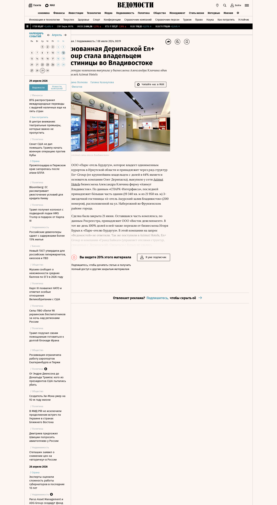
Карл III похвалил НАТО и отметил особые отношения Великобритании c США (45, 294)
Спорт (96, 19)
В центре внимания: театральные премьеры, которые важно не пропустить (45, 127)
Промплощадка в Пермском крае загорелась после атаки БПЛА (47, 169)
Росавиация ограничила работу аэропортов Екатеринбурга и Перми (45, 358)
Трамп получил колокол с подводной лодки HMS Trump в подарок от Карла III (46, 215)
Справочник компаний (138, 19)
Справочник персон (167, 19)
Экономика (43, 12)
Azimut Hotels (116, 178)
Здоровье (83, 19)
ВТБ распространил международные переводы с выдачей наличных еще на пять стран (47, 105)
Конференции (112, 19)
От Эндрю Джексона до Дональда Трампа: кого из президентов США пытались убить (47, 379)
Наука (210, 19)
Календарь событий (36, 35)
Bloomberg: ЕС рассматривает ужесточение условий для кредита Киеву (46, 193)
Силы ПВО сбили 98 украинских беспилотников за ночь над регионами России (47, 316)
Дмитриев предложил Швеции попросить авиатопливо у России (44, 437)
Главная (80, 41)
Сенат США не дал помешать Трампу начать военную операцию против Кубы (47, 149)
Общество (159, 12)
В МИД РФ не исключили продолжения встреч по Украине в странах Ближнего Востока (45, 416)
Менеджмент (177, 12)
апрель (57, 35)
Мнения (228, 12)
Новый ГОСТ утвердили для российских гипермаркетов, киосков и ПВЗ (47, 254)
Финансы (59, 12)
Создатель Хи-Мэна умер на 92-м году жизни (47, 397)
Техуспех (68, 19)
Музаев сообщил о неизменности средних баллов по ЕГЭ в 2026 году (46, 273)
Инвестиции (76, 12)
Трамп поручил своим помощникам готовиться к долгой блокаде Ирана (46, 336)
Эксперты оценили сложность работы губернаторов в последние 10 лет (46, 482)
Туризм (187, 19)
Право (199, 19)
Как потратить (226, 19)
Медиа (108, 12)
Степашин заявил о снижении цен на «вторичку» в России (43, 456)
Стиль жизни (196, 12)
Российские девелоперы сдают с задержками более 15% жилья (47, 235)
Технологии (94, 12)
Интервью (214, 12)
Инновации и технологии (44, 19)
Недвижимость (125, 12)
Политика (144, 12)
